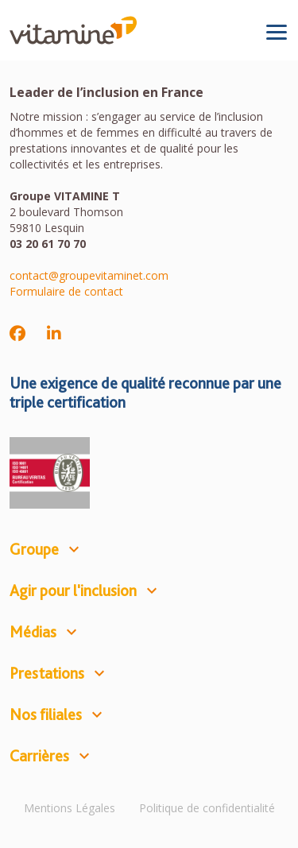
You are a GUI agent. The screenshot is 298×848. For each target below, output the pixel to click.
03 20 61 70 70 (48, 243)
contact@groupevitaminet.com (89, 275)
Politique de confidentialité (207, 807)
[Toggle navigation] (276, 32)
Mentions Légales (69, 807)
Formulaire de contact (66, 291)
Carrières (39, 755)
